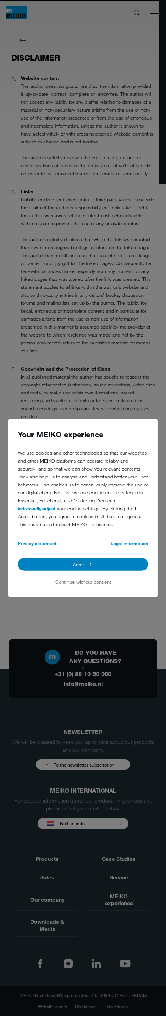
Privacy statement (37, 543)
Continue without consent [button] (83, 582)
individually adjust (36, 508)
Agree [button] (79, 564)
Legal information (129, 543)
